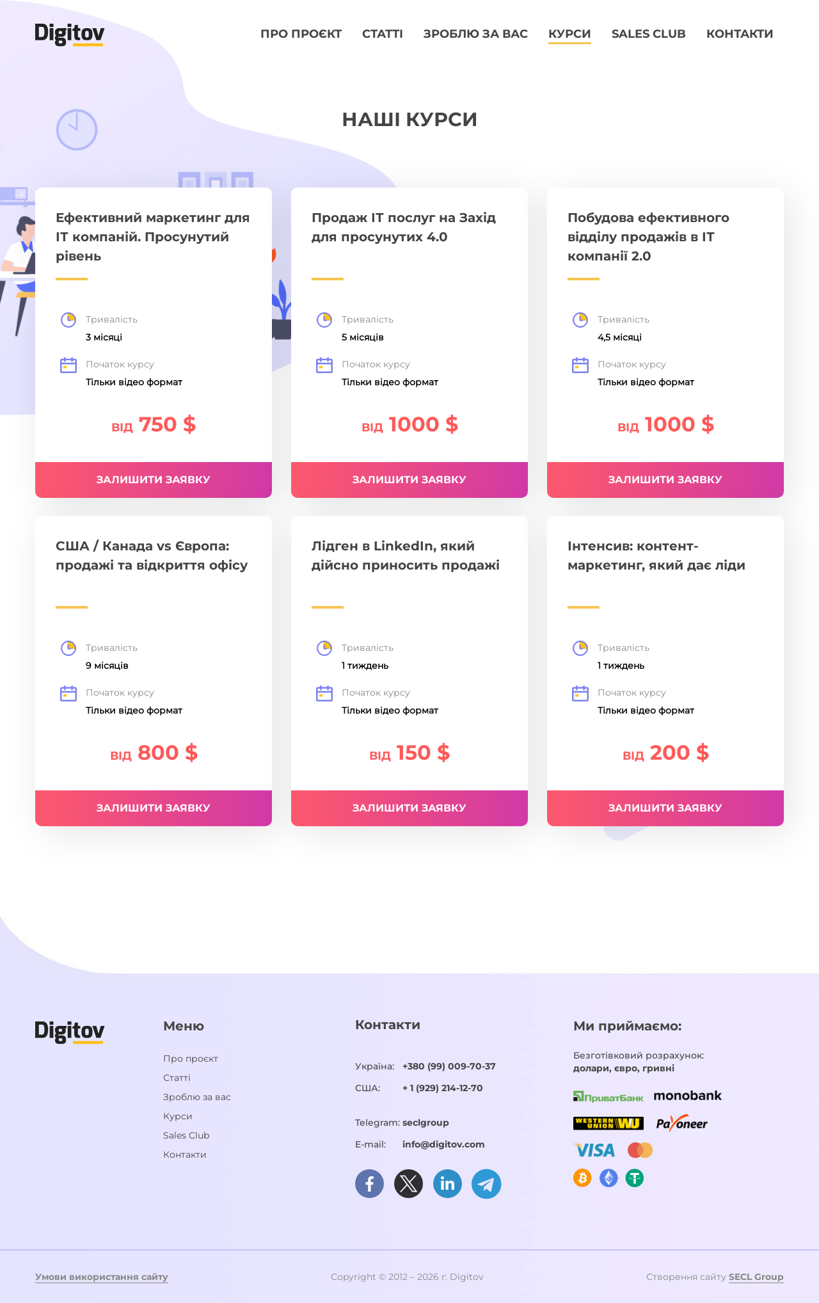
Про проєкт (301, 34)
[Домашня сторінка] (70, 34)
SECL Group (756, 1277)
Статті (382, 34)
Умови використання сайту (101, 1277)
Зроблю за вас (476, 34)
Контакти (740, 34)
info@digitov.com (443, 1144)
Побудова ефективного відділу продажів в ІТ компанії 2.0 (648, 237)
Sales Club (649, 34)
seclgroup (425, 1122)
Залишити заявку (409, 480)
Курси (569, 34)
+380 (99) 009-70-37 (449, 1066)
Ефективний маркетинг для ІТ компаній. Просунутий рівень (153, 237)
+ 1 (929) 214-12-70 (442, 1088)
